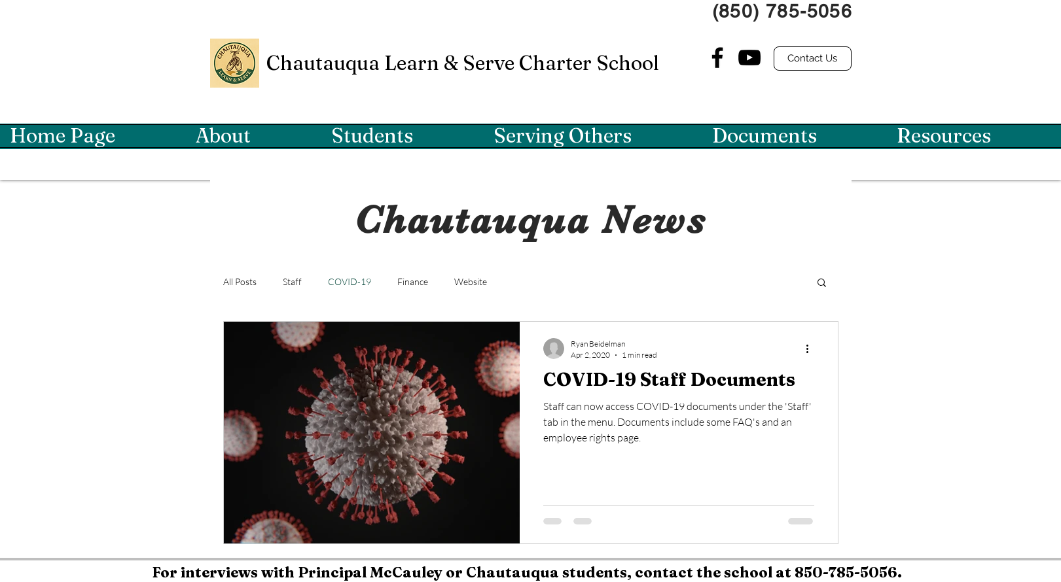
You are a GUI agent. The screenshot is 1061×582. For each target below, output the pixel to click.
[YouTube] (749, 57)
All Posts (240, 281)
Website (470, 281)
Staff (292, 281)
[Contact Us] (813, 58)
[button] (253, 136)
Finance (412, 281)
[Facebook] (717, 57)
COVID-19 (349, 281)
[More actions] (812, 348)
